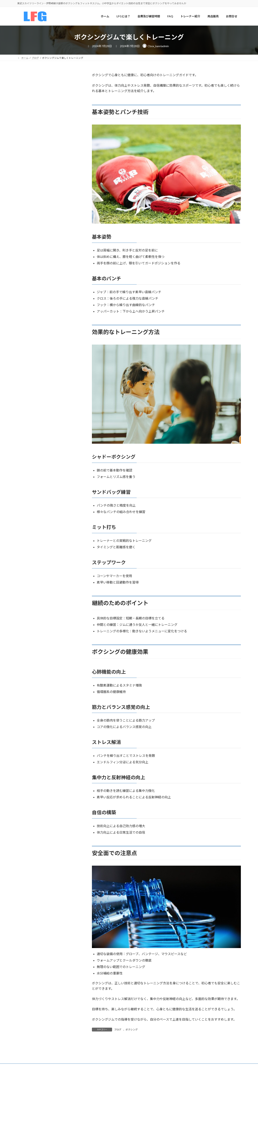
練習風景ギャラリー (32, 274)
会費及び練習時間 (31, 225)
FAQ (23, 306)
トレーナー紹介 (30, 266)
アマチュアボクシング (34, 241)
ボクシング (132, 1029)
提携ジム (25, 282)
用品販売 (25, 298)
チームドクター (30, 290)
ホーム (24, 208)
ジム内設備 (27, 258)
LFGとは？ (26, 217)
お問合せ (25, 314)
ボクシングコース (31, 233)
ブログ (117, 1029)
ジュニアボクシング (32, 249)
